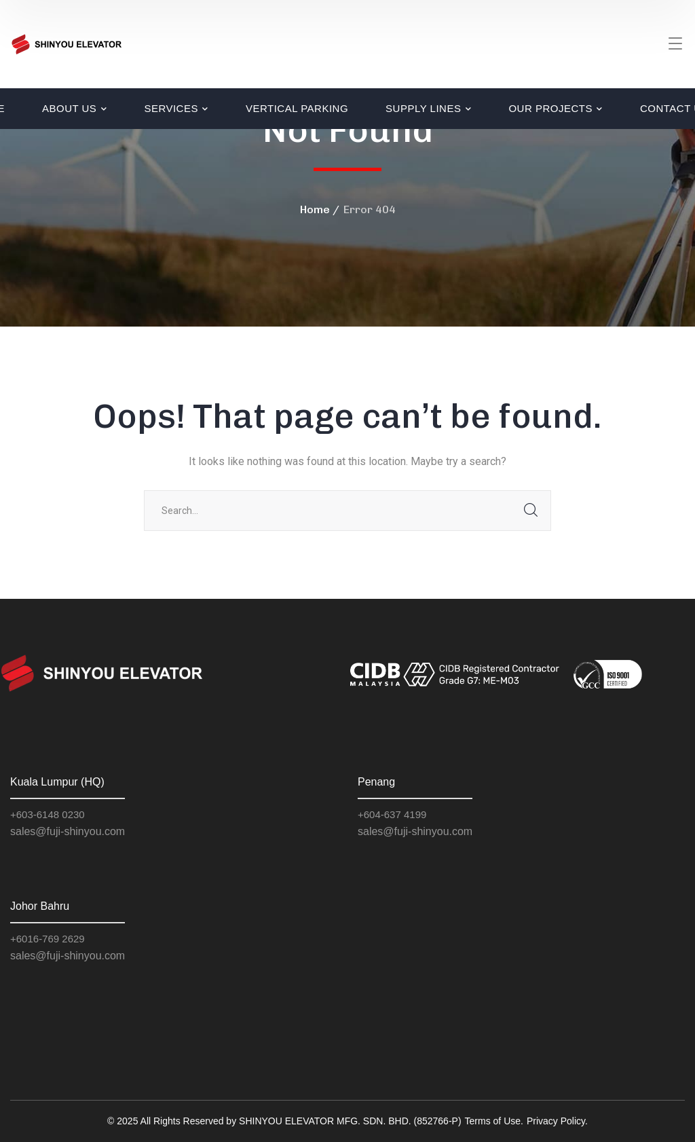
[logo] (66, 43)
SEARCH (530, 510)
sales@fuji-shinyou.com (67, 831)
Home (315, 209)
